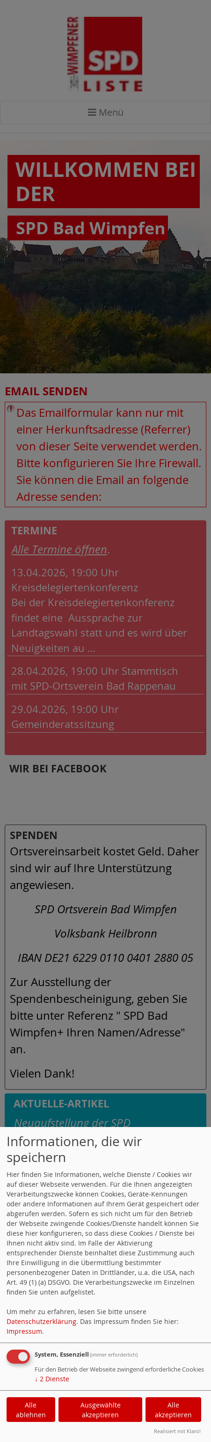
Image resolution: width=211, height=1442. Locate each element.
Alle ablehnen (31, 1409)
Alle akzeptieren (173, 1409)
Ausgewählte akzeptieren (100, 1409)
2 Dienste (52, 1378)
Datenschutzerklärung (41, 1321)
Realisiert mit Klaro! (177, 1431)
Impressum (24, 1331)
